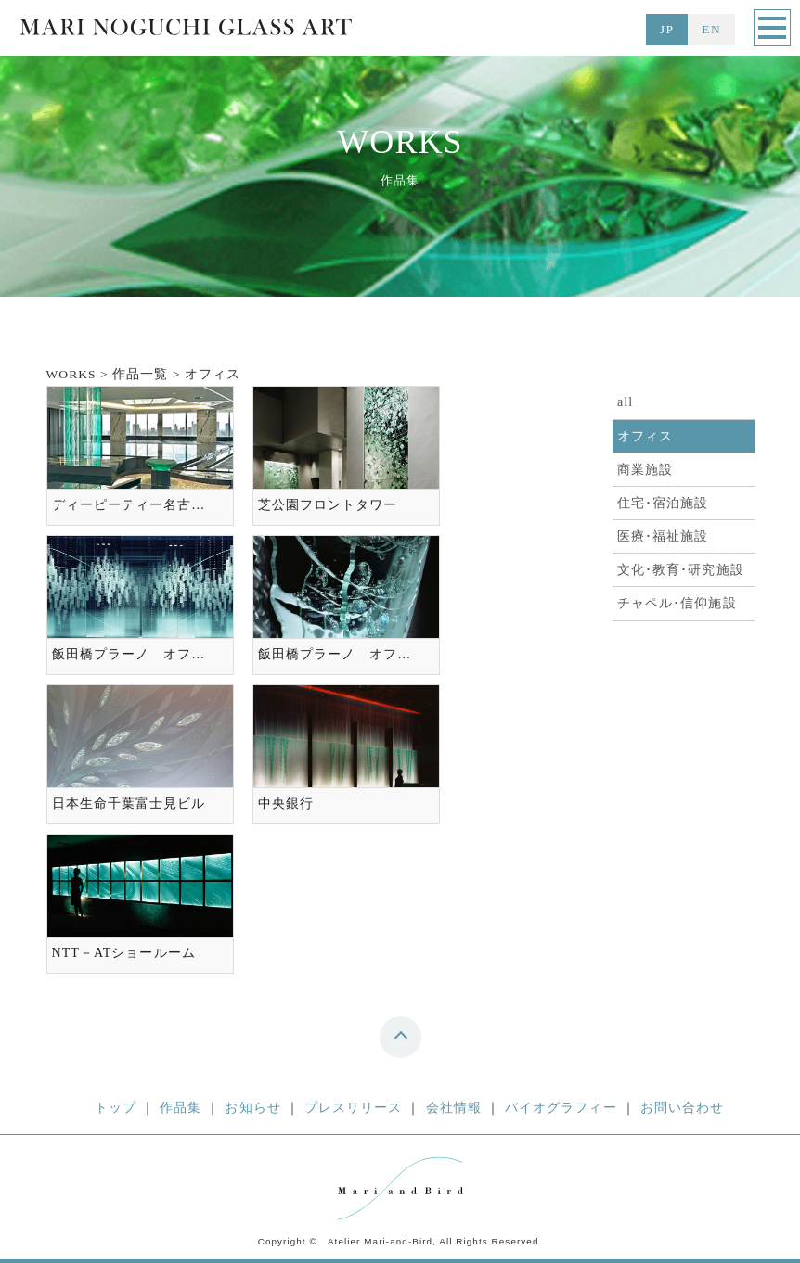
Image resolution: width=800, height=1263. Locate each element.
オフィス (645, 436)
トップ (115, 1108)
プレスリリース (353, 1108)
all (625, 402)
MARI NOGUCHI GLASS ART (186, 31)
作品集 (180, 1108)
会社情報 (454, 1108)
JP (667, 29)
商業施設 (645, 470)
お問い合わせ (682, 1108)
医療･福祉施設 (663, 536)
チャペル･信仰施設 (677, 603)
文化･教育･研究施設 (680, 570)
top (404, 1042)
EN (711, 29)
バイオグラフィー (561, 1108)
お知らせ (252, 1108)
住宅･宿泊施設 (663, 503)
